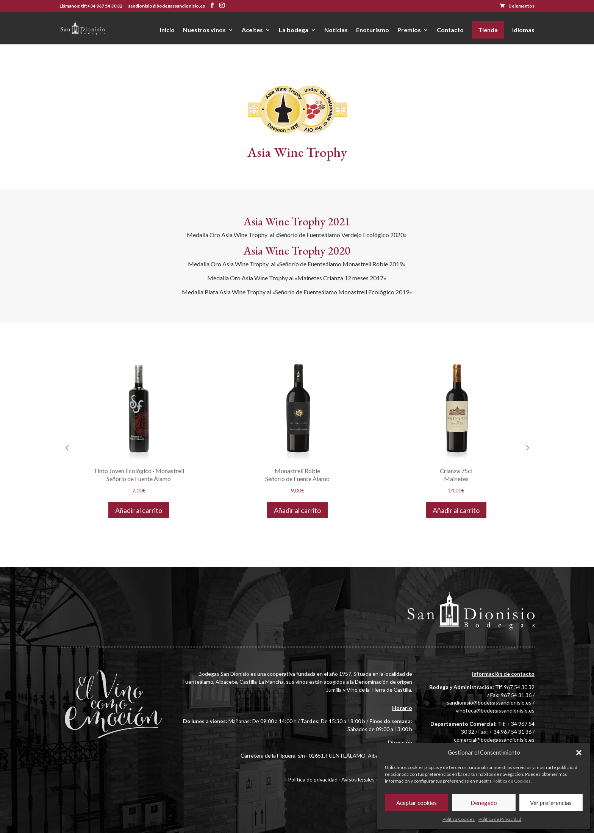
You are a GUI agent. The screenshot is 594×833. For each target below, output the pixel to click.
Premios (409, 30)
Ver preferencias (551, 802)
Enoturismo (372, 30)
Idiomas (523, 30)
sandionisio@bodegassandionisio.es (489, 702)
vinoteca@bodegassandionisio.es (495, 710)
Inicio (167, 30)
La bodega (293, 30)
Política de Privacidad (499, 819)
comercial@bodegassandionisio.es (494, 739)
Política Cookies (458, 819)
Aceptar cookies (416, 802)
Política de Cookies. (512, 781)
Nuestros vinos (204, 30)
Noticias (336, 30)
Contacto (450, 30)
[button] (579, 752)
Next (527, 447)
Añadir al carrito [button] (138, 510)
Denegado (484, 802)
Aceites (252, 30)
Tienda (488, 29)
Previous (67, 447)
